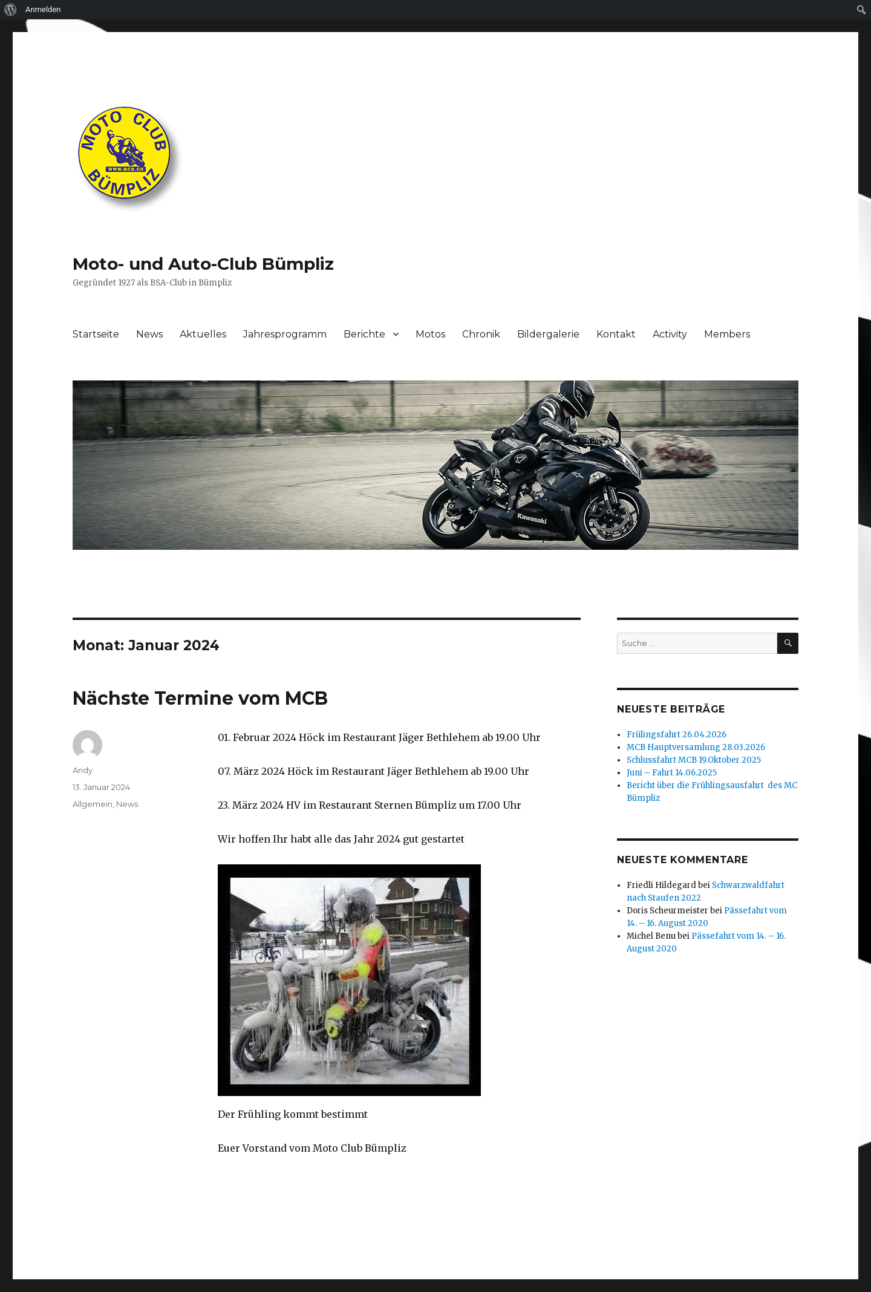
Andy (83, 770)
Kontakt (616, 334)
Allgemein (93, 804)
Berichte (364, 334)
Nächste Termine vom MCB (200, 698)
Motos (430, 334)
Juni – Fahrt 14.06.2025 (672, 773)
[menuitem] (10, 9)
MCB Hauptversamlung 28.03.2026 (696, 747)
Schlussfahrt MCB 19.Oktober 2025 (694, 760)
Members (727, 334)
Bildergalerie (548, 334)
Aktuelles (203, 334)
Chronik (481, 334)
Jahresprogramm (285, 334)
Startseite (96, 334)
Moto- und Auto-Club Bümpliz (203, 263)
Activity (670, 334)
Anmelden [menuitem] (43, 9)
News (149, 334)
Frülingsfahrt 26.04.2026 (676, 734)
